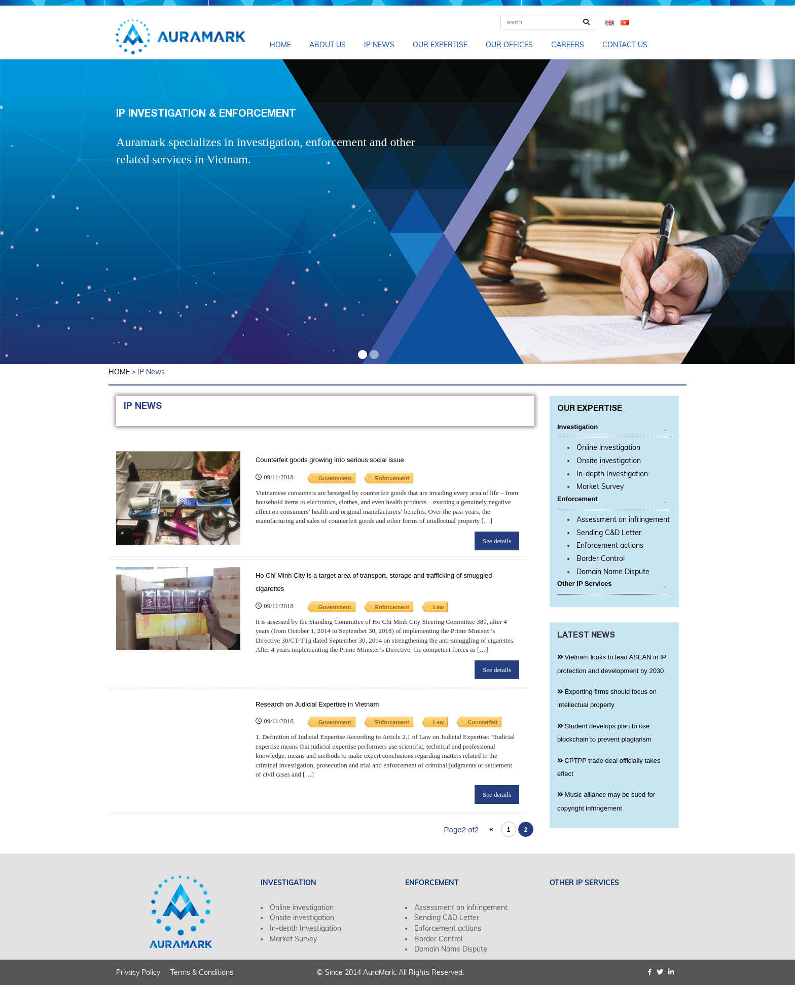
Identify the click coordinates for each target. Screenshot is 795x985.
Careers (567, 44)
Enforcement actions (609, 545)
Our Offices (509, 44)
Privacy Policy (138, 972)
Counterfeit (482, 722)
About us (327, 44)
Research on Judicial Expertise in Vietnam (317, 704)
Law (438, 607)
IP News (379, 44)
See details (497, 541)
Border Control (600, 558)
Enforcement (392, 478)
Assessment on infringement (623, 519)
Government (334, 478)
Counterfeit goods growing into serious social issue (330, 460)
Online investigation (608, 447)
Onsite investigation (608, 460)
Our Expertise (440, 44)
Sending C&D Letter (608, 532)
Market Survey (600, 486)
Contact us (624, 44)
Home (280, 44)
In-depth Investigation (612, 473)
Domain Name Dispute (612, 571)
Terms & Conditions (201, 972)
